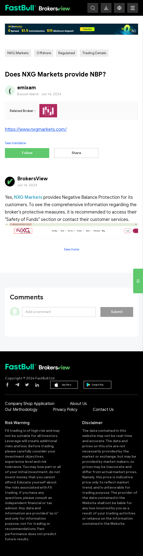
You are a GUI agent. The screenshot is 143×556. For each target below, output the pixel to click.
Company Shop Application (29, 403)
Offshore (44, 53)
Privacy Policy (65, 409)
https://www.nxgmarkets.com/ (36, 129)
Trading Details (94, 53)
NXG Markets (18, 53)
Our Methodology (21, 409)
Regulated (66, 53)
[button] (119, 8)
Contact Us (103, 409)
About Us (78, 403)
